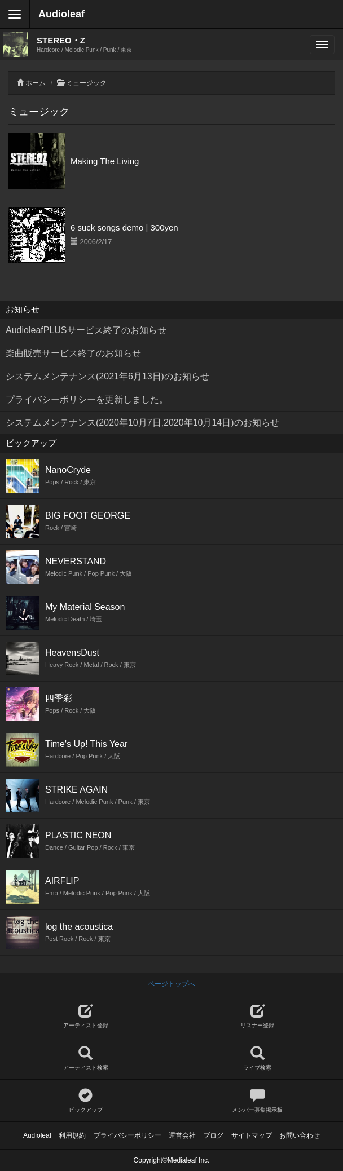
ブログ (213, 1135)
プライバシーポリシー (127, 1135)
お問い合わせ (299, 1135)
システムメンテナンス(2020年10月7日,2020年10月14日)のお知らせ (142, 422)
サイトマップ (251, 1135)
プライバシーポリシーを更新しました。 (87, 399)
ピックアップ (85, 1101)
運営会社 (182, 1135)
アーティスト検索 (85, 1058)
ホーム (35, 83)
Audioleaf (61, 14)
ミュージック (86, 83)
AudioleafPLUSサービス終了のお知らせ (86, 330)
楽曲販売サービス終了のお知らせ (73, 353)
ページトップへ (171, 984)
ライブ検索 (257, 1058)
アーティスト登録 (85, 1016)
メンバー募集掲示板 (257, 1101)
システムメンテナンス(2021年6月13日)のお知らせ (107, 376)
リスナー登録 (257, 1016)
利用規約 (72, 1135)
